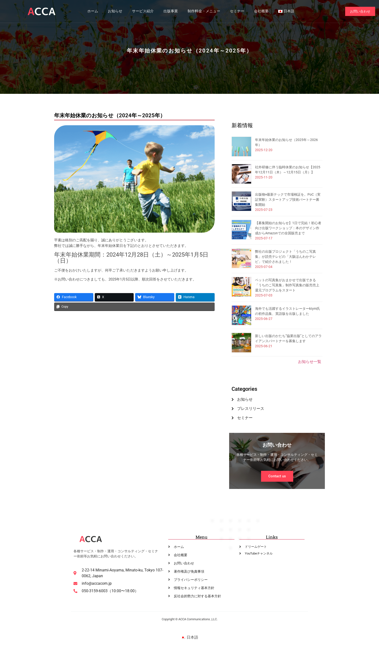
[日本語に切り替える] (189, 637)
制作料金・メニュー (203, 11)
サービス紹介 (142, 11)
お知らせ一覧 (309, 361)
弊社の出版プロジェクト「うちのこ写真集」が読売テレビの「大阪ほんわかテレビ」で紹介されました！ (285, 257)
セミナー (237, 11)
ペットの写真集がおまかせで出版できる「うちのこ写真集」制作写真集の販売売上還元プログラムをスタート (287, 285)
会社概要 (261, 11)
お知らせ (115, 11)
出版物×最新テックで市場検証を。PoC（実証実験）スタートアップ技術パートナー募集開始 (288, 199)
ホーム (92, 11)
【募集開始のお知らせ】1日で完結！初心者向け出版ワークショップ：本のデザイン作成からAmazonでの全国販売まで (288, 228)
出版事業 (170, 11)
